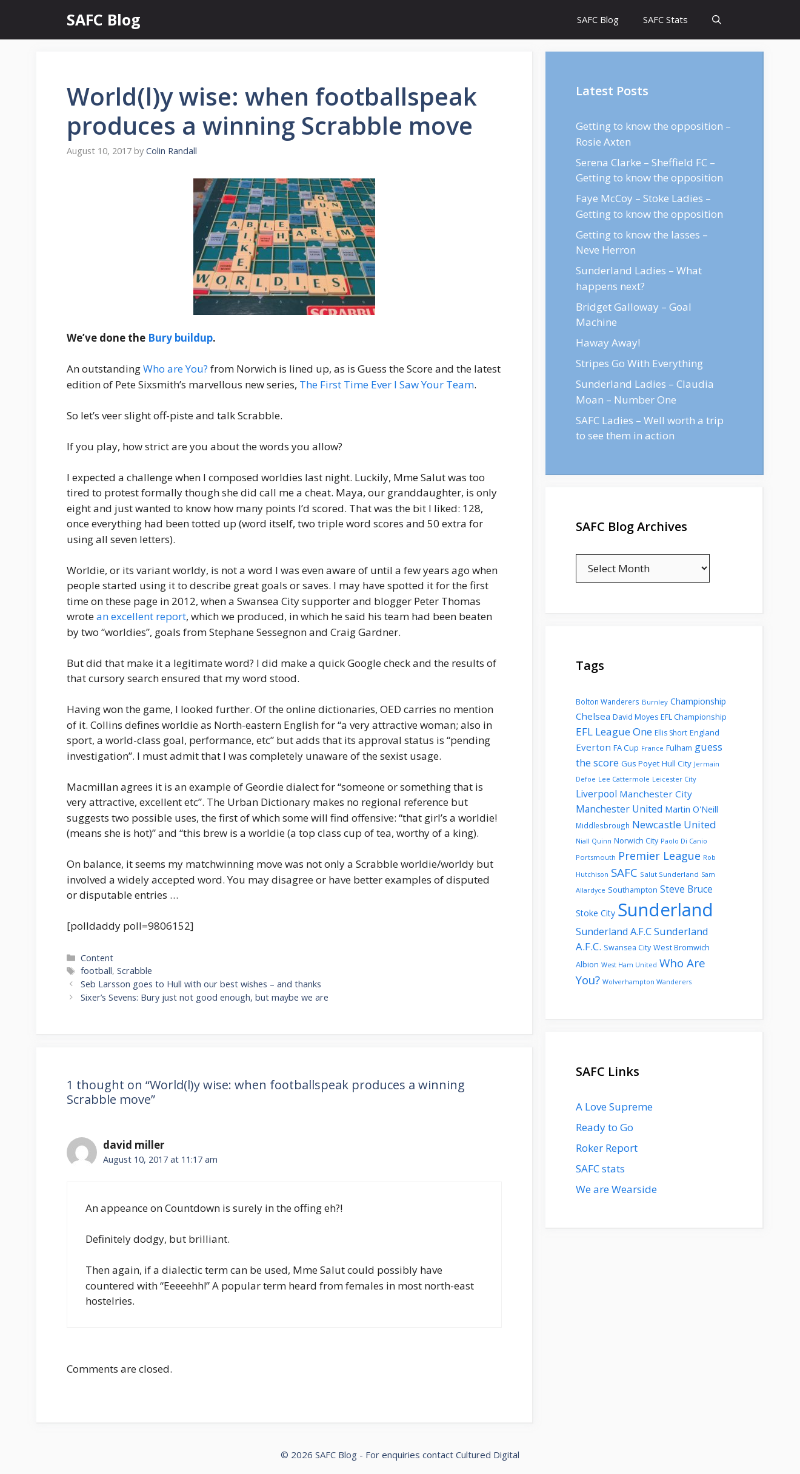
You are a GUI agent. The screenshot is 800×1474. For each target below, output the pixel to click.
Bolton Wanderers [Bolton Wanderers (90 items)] (607, 701)
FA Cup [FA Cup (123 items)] (626, 747)
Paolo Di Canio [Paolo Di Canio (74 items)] (684, 840)
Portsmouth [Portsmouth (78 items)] (596, 857)
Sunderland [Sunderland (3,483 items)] (665, 910)
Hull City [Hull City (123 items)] (677, 763)
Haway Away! (608, 343)
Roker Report (607, 1148)
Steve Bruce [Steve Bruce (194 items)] (686, 889)
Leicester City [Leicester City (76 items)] (674, 778)
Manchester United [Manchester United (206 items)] (619, 809)
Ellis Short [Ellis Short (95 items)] (671, 733)
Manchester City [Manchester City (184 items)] (655, 794)
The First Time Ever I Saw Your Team (386, 384)
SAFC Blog (104, 19)
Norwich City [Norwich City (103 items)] (636, 841)
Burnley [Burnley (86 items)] (655, 701)
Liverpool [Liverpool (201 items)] (596, 793)
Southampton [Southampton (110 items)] (633, 889)
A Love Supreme (614, 1107)
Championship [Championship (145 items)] (698, 701)
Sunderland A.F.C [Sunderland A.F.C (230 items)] (614, 931)
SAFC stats (600, 1168)
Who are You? (175, 369)
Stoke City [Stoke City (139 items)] (595, 913)
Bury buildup (180, 338)
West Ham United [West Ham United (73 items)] (629, 964)
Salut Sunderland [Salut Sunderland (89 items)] (669, 874)
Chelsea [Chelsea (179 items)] (593, 716)
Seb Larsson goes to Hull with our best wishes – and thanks (201, 984)
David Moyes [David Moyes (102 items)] (635, 717)
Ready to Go (604, 1127)
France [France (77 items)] (652, 747)
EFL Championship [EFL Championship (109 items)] (694, 716)
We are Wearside (616, 1189)
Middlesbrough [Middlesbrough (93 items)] (603, 825)
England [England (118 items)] (704, 732)
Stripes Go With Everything (639, 363)
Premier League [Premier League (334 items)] (659, 855)
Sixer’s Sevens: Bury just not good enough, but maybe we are (204, 997)
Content (97, 958)
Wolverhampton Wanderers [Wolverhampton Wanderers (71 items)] (647, 982)
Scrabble (134, 970)
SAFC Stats (665, 19)
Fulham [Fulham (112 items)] (679, 747)
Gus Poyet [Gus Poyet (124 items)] (640, 763)
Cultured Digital (487, 1455)
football (96, 970)
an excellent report (141, 616)
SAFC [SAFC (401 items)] (624, 873)
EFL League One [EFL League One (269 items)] (614, 732)
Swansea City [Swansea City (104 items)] (627, 947)
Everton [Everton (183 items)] (593, 747)
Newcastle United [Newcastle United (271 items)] (674, 824)
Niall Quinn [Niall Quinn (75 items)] (594, 840)
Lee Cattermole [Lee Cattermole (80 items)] (624, 778)
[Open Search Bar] (716, 19)
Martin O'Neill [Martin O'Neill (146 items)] (691, 809)
